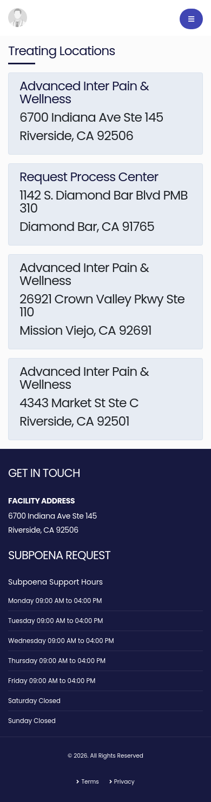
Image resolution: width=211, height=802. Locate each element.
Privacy (124, 782)
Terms (89, 782)
